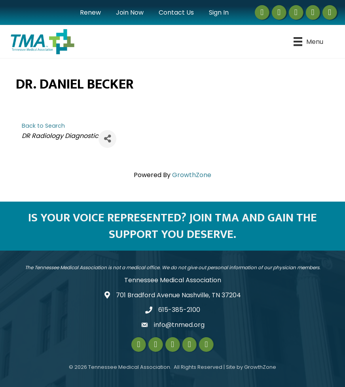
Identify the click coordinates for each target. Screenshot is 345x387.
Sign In (219, 12)
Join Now (130, 12)
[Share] (107, 139)
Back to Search (43, 126)
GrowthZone (191, 174)
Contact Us (176, 12)
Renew (90, 12)
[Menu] (308, 41)
